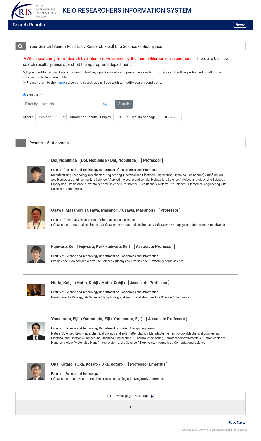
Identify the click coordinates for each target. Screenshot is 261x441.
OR (38, 95)
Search (123, 104)
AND (28, 95)
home (61, 82)
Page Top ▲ (237, 422)
